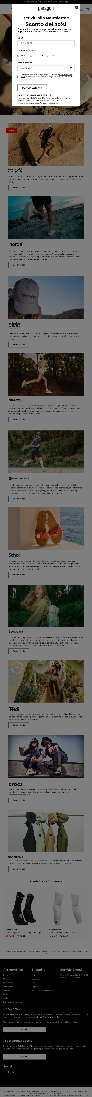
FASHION (54, 55)
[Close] (76, 7)
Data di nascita (24, 63)
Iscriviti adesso (32, 88)
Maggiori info (53, 103)
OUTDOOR (38, 55)
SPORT (24, 55)
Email (20, 38)
